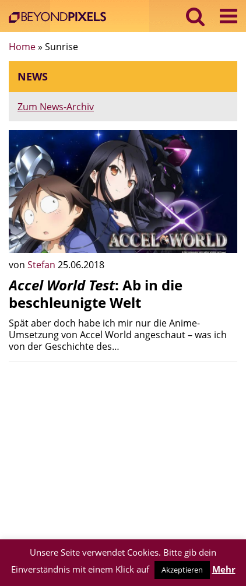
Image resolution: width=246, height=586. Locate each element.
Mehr (224, 569)
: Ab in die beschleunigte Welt (95, 293)
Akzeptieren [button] (182, 569)
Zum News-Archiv (55, 106)
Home (22, 46)
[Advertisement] (123, 452)
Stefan (42, 264)
